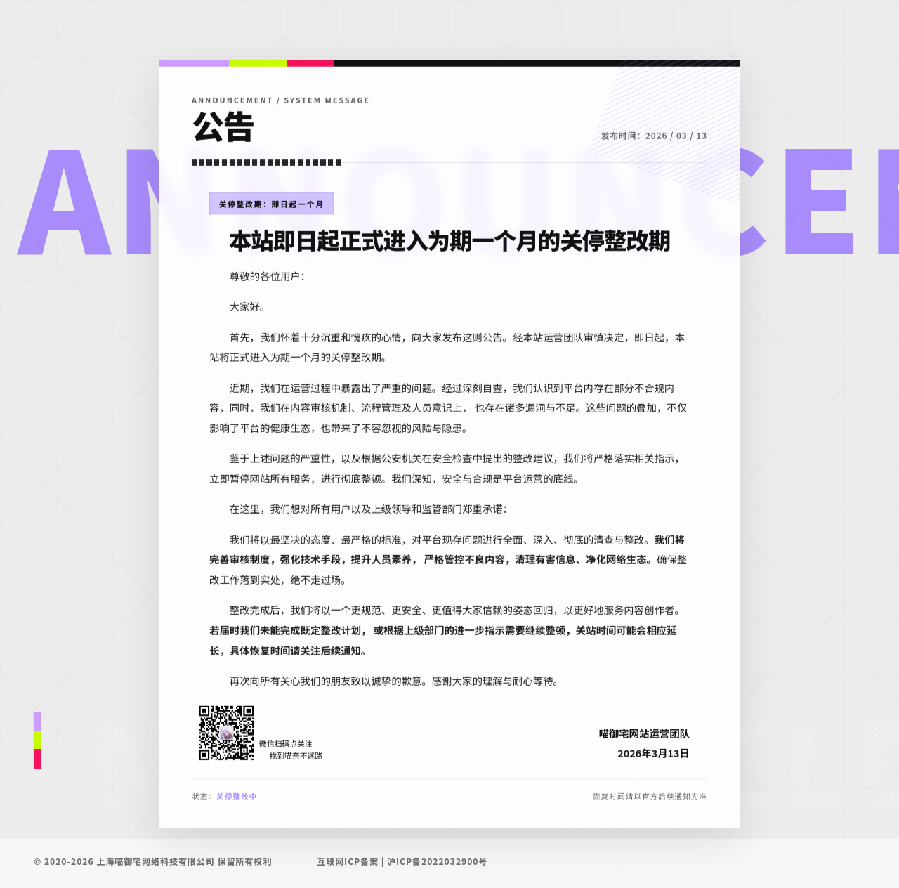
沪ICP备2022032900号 (437, 861)
